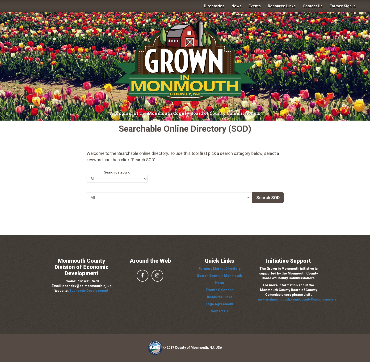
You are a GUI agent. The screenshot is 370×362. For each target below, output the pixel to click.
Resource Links (282, 6)
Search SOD (268, 197)
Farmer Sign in (343, 6)
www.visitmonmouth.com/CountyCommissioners (297, 299)
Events (254, 6)
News (236, 6)
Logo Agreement (219, 304)
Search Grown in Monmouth (219, 276)
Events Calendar (219, 290)
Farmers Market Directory (219, 268)
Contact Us (313, 6)
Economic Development (88, 290)
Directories (214, 6)
